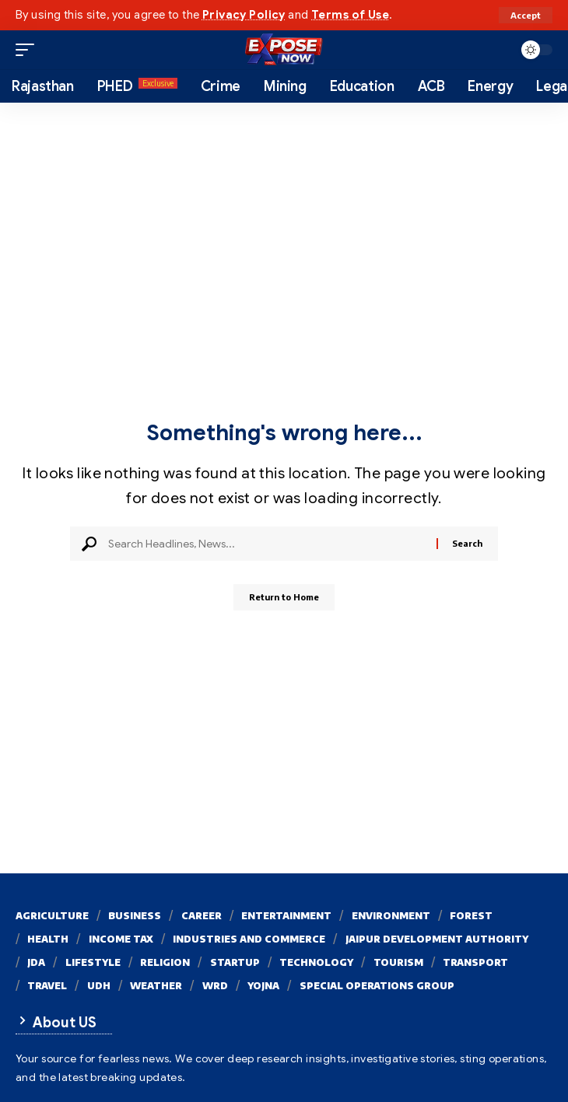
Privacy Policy (244, 15)
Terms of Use (350, 15)
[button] (525, 15)
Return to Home (284, 597)
